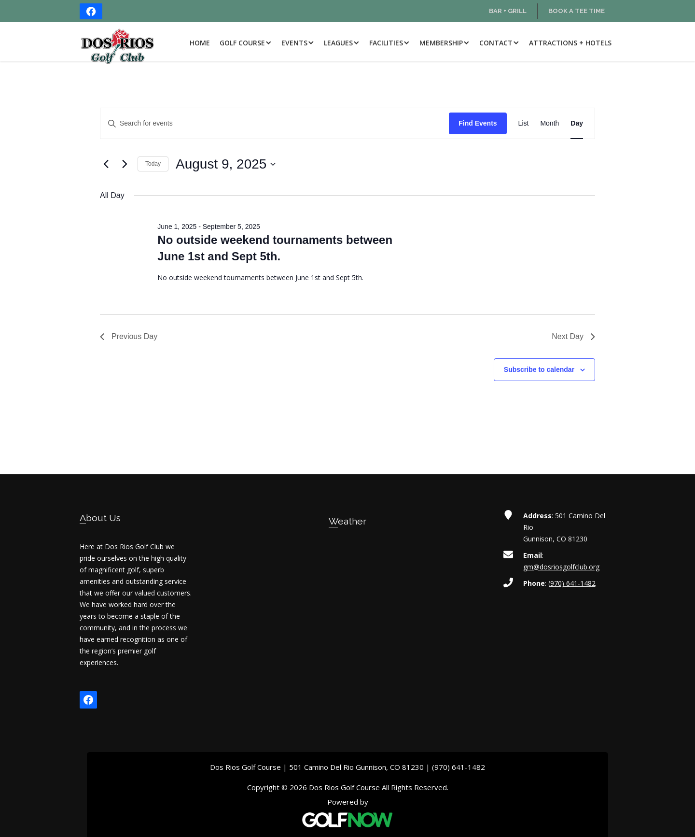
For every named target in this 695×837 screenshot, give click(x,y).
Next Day (573, 336)
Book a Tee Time (576, 10)
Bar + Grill (508, 10)
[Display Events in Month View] (549, 123)
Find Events (478, 123)
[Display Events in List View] (523, 123)
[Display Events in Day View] (576, 123)
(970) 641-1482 (572, 583)
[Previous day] (105, 164)
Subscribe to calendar (539, 369)
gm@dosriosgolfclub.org (561, 566)
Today (153, 163)
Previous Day (128, 336)
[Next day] (124, 164)
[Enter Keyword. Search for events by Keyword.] (274, 123)
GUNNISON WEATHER (347, 580)
